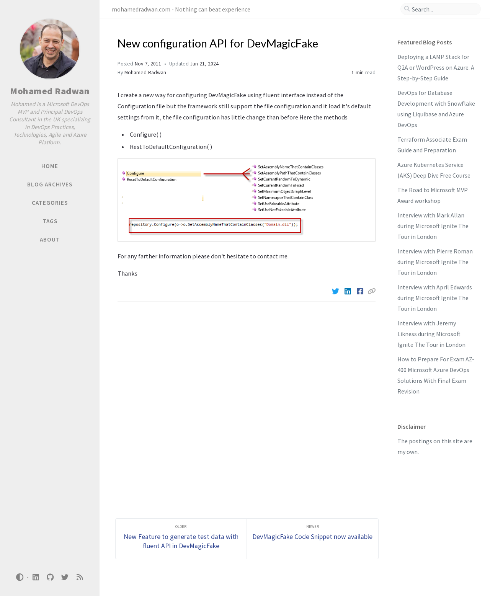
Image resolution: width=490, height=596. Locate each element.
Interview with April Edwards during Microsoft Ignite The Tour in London (434, 297)
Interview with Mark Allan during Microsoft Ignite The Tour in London (433, 225)
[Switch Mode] (20, 577)
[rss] (79, 577)
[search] (443, 9)
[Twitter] (336, 291)
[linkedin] (35, 577)
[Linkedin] (348, 291)
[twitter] (65, 577)
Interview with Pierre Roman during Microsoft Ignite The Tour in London (435, 261)
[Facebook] (360, 291)
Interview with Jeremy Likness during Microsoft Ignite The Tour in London (431, 333)
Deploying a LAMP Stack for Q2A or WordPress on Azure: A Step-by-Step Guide (435, 67)
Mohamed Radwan (50, 91)
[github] (50, 577)
